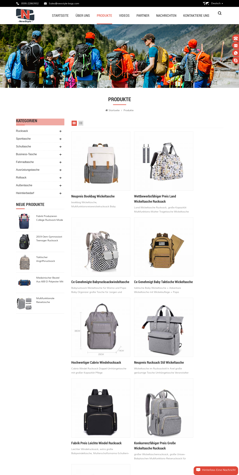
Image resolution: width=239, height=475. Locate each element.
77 (156, 359)
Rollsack (21, 178)
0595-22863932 (30, 3)
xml (80, 434)
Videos (124, 15)
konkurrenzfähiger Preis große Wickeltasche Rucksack (143, 335)
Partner (142, 15)
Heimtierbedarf (25, 194)
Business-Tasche (26, 155)
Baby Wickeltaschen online (128, 403)
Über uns (83, 15)
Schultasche (23, 147)
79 (169, 359)
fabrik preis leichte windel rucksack (89, 335)
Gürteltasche (120, 409)
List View (80, 124)
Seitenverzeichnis (87, 422)
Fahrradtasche (25, 163)
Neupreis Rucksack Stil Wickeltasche (188, 261)
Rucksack (22, 131)
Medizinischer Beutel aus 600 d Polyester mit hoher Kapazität (49, 281)
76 (150, 359)
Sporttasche (23, 139)
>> (183, 359)
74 (137, 359)
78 (163, 359)
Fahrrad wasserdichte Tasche (130, 446)
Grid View (74, 124)
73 (130, 359)
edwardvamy (29, 432)
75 (143, 359)
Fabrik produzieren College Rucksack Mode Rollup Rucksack (49, 219)
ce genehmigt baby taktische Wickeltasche (91, 261)
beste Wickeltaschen (125, 422)
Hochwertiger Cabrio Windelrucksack (136, 261)
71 (117, 359)
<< (111, 359)
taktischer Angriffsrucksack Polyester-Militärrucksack (50, 260)
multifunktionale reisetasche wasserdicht (45, 301)
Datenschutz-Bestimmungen (91, 428)
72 (124, 359)
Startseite (60, 15)
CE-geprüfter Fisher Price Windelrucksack (190, 335)
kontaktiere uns (196, 15)
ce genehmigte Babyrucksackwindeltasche (191, 187)
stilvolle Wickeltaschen (126, 397)
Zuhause (83, 397)
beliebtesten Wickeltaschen (128, 434)
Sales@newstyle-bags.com (64, 3)
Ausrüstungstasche (28, 170)
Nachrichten (166, 15)
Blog (80, 415)
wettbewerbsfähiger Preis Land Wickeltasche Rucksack (143, 187)
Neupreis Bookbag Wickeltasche (93, 185)
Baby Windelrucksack (125, 428)
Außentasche (24, 186)
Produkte (104, 15)
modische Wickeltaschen (127, 440)
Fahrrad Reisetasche (124, 453)
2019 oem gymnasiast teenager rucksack (49, 239)
